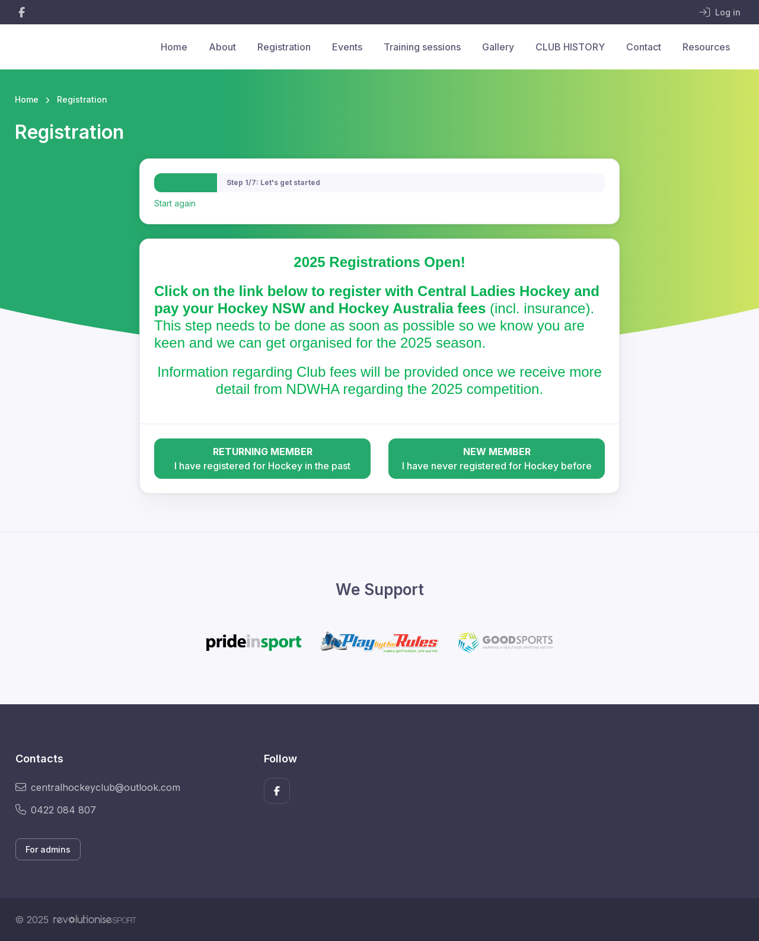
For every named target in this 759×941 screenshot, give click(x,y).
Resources (706, 47)
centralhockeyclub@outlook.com (97, 787)
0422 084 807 (55, 810)
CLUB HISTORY (570, 47)
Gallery (498, 47)
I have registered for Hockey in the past (262, 458)
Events (347, 47)
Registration (284, 47)
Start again (175, 203)
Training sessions (422, 47)
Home (174, 47)
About (222, 47)
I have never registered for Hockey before (496, 458)
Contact (643, 47)
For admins (48, 849)
